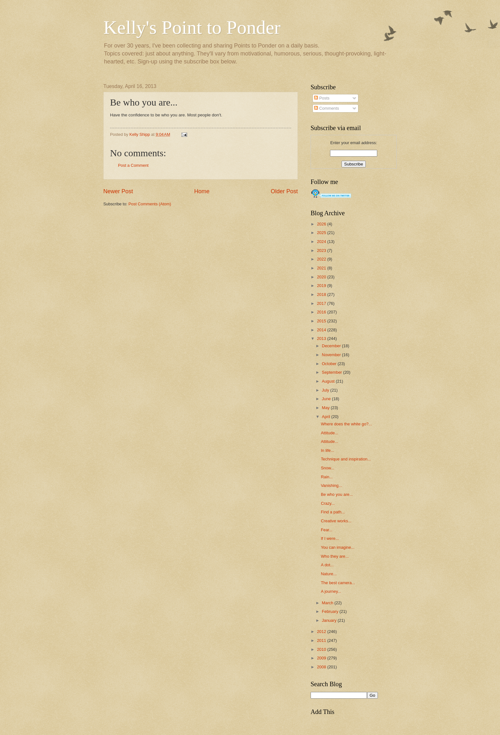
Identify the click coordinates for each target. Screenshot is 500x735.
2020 (322, 277)
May (326, 407)
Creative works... (336, 520)
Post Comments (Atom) (150, 204)
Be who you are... (337, 494)
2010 (322, 649)
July (326, 390)
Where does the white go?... (346, 424)
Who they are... (335, 556)
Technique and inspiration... (346, 459)
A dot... (327, 564)
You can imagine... (337, 547)
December (332, 345)
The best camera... (338, 582)
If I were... (330, 538)
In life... (327, 450)
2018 (322, 294)
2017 (322, 303)
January (329, 620)
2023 (322, 250)
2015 (322, 321)
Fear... (327, 529)
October (329, 363)
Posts (321, 98)
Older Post (284, 191)
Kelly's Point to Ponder (192, 27)
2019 (322, 285)
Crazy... (328, 503)
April (326, 416)
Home (202, 191)
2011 (322, 640)
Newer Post (118, 191)
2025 (322, 232)
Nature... (328, 573)
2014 (322, 329)
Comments (326, 108)
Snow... (327, 468)
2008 (322, 667)
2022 (322, 259)
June (327, 398)
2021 (322, 268)
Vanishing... (331, 485)
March (328, 602)
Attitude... (329, 432)
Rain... (327, 476)
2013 (322, 338)
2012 (322, 631)
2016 (322, 312)
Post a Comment (133, 165)
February (330, 611)
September (332, 372)
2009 (322, 658)
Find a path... (333, 512)
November (332, 354)
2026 (322, 224)
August (329, 381)
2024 (322, 241)
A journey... (331, 591)
